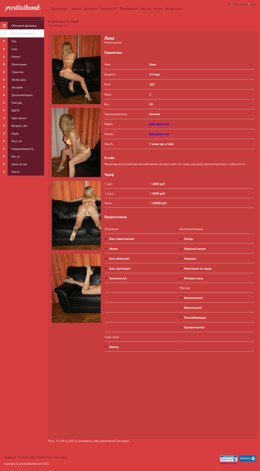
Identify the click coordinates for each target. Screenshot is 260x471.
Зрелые (76, 9)
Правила (10, 457)
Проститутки (59, 9)
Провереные (128, 9)
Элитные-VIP (108, 9)
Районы (145, 9)
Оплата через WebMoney (35, 457)
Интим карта (174, 9)
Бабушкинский (159, 124)
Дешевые (90, 9)
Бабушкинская (159, 134)
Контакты (61, 457)
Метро (158, 9)
